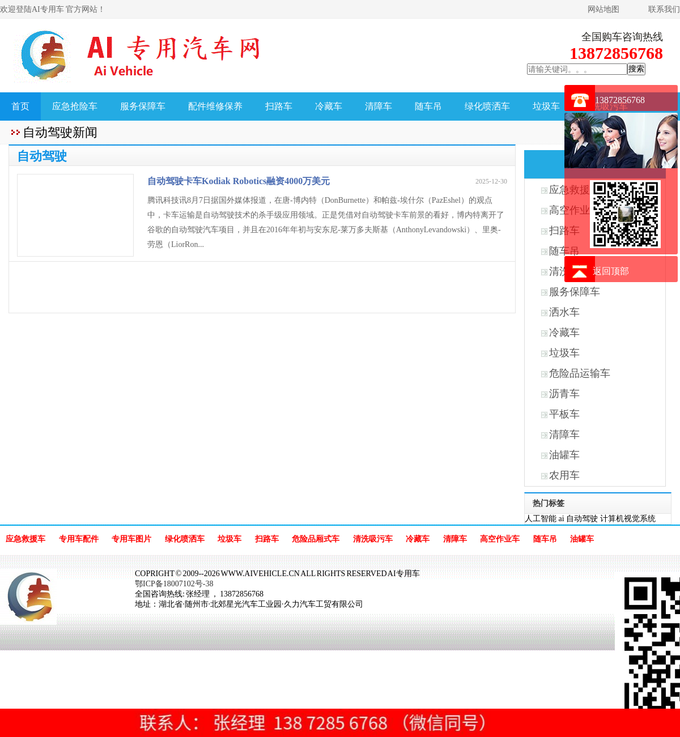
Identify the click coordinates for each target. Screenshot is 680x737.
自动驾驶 (582, 518)
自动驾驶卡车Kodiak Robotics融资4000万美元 (238, 181)
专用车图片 (131, 539)
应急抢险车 (74, 106)
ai (561, 518)
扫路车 (278, 106)
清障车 (378, 106)
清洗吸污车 (373, 539)
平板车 (564, 414)
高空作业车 (500, 539)
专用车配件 (79, 539)
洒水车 (564, 312)
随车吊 (428, 106)
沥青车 (564, 393)
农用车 (564, 475)
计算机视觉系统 (628, 518)
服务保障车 (142, 106)
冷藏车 (328, 106)
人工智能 (540, 518)
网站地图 (603, 9)
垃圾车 (546, 106)
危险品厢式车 (315, 539)
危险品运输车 (579, 373)
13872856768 (620, 100)
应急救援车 (25, 539)
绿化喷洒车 (487, 106)
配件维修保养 (215, 106)
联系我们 (664, 9)
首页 (20, 106)
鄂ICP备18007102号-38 (174, 584)
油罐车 (564, 455)
